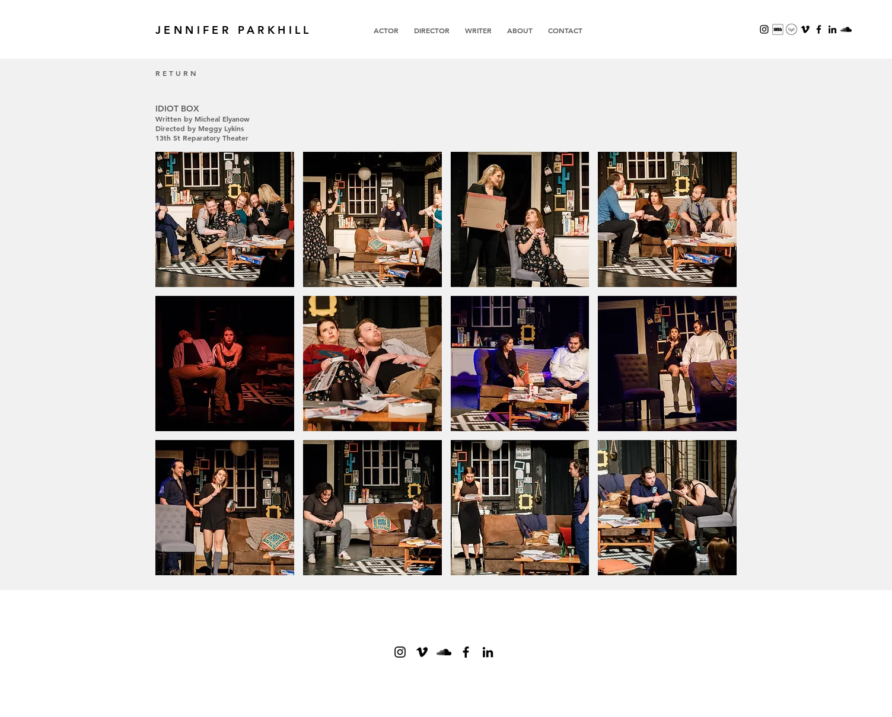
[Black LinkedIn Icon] (832, 29)
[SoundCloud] (846, 29)
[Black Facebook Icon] (465, 652)
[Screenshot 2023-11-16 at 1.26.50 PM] (777, 29)
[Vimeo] (805, 29)
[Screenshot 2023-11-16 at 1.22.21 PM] (791, 29)
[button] (224, 219)
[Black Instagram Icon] (764, 29)
